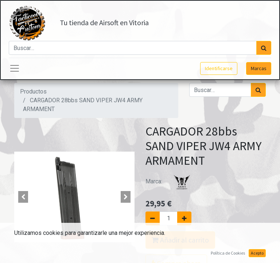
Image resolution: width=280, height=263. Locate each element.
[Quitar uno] (152, 218)
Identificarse (219, 68)
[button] (23, 197)
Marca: (172, 181)
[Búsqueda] (263, 48)
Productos (33, 91)
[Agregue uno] (184, 218)
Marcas (259, 68)
